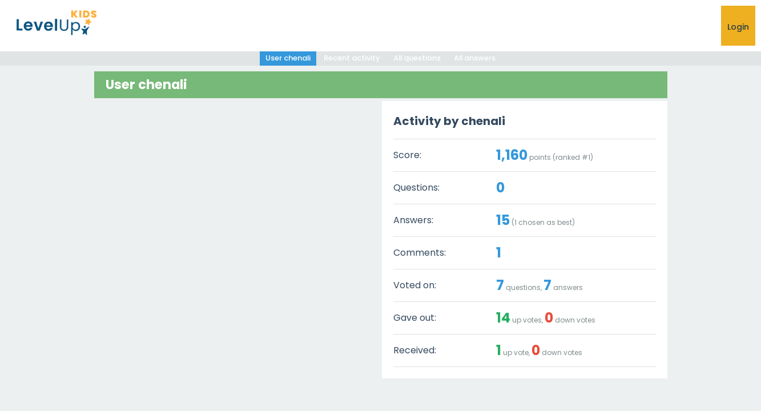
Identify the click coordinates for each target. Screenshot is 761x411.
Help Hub (539, 27)
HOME (419, 27)
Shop (638, 27)
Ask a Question (475, 27)
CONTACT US (688, 27)
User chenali (287, 58)
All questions (417, 58)
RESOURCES (592, 27)
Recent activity (351, 58)
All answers (475, 58)
